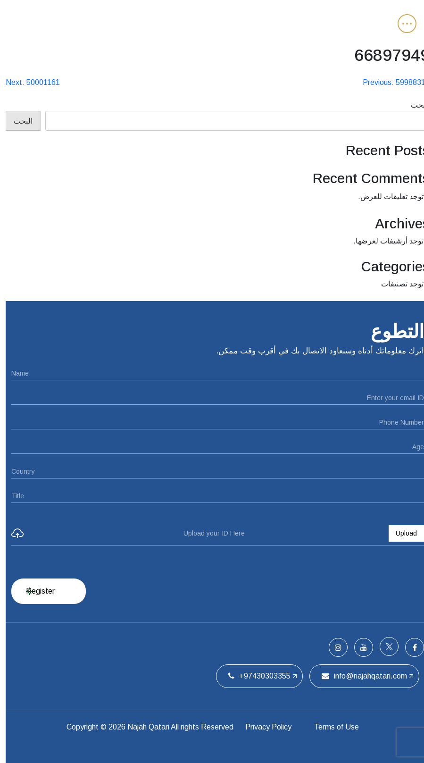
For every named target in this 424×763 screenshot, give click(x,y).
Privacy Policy (261, 727)
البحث (414, 105)
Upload (400, 533)
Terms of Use (332, 727)
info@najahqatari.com (358, 676)
